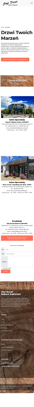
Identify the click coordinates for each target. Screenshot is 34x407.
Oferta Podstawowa (7, 325)
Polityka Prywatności (7, 347)
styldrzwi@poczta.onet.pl (10, 366)
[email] (18, 249)
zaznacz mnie (7, 268)
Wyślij (6, 271)
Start (2, 319)
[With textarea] (20, 261)
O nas (3, 322)
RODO (3, 344)
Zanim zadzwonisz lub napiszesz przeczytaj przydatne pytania (17, 238)
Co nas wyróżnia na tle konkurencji (15, 59)
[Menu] (31, 3)
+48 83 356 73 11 (7, 363)
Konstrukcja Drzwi (6, 331)
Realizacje (4, 328)
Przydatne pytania (6, 350)
